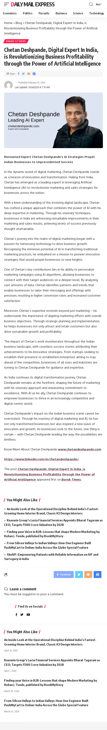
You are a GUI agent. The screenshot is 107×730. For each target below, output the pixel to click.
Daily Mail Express (33, 4)
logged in (29, 594)
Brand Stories (16, 41)
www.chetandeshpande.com (79, 449)
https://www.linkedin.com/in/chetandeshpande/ (41, 459)
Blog (19, 23)
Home (8, 23)
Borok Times (71, 479)
